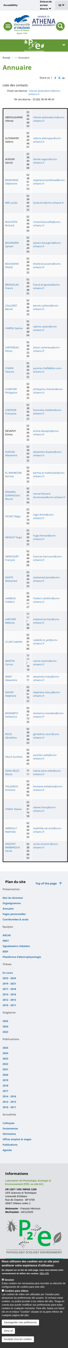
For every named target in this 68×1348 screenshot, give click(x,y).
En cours (8, 972)
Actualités (9, 1114)
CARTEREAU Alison (12, 349)
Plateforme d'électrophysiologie (22, 957)
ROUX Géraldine (11, 735)
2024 (5, 1026)
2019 (5, 1080)
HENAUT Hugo (13, 537)
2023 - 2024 (9, 978)
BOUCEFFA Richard (11, 223)
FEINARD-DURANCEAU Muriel (12, 495)
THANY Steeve (13, 809)
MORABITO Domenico (11, 714)
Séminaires (9, 1133)
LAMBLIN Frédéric (10, 600)
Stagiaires (9, 1012)
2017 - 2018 (9, 989)
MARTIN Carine (10, 662)
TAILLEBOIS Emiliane (11, 788)
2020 (5, 1074)
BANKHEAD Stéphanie (11, 181)
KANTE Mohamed (11, 579)
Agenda (7, 1150)
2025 (5, 1021)
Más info (44, 1275)
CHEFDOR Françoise (10, 411)
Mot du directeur (13, 897)
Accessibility (10, 5)
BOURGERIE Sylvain (12, 244)
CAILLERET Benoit (11, 307)
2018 (5, 1085)
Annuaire (8, 908)
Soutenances (10, 1128)
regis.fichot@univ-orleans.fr (43, 516)
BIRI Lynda (11, 202)
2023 (5, 1031)
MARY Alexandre (11, 678)
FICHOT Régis (13, 516)
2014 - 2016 (9, 994)
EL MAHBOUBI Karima (13, 474)
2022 (5, 1064)
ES (62, 5)
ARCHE (7, 935)
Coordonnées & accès (15, 919)
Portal (6, 57)
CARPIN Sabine (14, 328)
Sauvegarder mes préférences (20, 1324)
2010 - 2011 (9, 1005)
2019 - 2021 (9, 983)
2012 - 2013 (9, 999)
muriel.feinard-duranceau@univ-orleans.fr (49, 495)
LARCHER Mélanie (10, 621)
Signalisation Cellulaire (16, 946)
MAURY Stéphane (10, 694)
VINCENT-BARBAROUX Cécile (12, 847)
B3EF (5, 951)
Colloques (8, 1123)
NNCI (6, 940)
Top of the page (46, 883)
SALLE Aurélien (14, 756)
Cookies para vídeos (16, 1293)
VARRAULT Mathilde (11, 830)
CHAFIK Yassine (9, 369)
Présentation (11, 889)
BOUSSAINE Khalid (12, 265)
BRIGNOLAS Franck (12, 286)
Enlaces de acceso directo (46, 5)
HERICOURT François (12, 558)
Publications (11, 1039)
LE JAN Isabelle (13, 641)
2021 (5, 1069)
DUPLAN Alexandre (11, 453)
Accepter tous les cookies (18, 1341)
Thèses (7, 964)
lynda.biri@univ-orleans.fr (48, 202)
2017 (5, 1091)
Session (9, 1282)
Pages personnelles (14, 914)
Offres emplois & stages (17, 1139)
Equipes (8, 926)
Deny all (8, 1333)
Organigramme (12, 903)
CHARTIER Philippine (11, 390)
